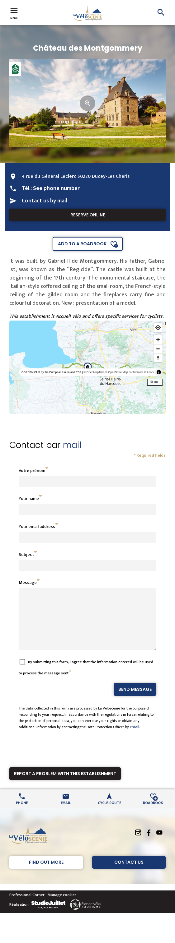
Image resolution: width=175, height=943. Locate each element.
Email (66, 813)
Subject (26, 554)
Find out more (46, 873)
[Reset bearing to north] (158, 357)
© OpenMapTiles (93, 372)
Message (28, 582)
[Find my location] (158, 327)
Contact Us (129, 873)
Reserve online (87, 215)
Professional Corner (27, 906)
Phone (22, 813)
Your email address (37, 526)
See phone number (56, 188)
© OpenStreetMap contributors (124, 372)
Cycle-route (109, 813)
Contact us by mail (44, 201)
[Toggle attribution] (159, 372)
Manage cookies (62, 906)
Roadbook (153, 813)
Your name (29, 498)
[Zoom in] (158, 339)
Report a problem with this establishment (65, 785)
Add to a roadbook (82, 244)
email (134, 738)
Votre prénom (32, 470)
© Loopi (149, 372)
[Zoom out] (158, 348)
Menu (14, 13)
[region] (87, 367)
